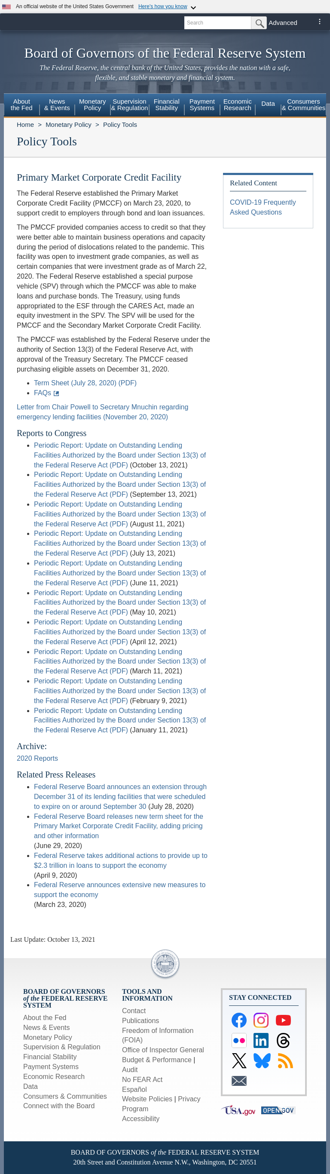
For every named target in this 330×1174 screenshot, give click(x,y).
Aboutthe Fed (22, 104)
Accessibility (140, 1118)
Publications (140, 1020)
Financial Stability (50, 1056)
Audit (130, 1069)
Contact (134, 1010)
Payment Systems (51, 1066)
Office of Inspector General (163, 1050)
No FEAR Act (142, 1079)
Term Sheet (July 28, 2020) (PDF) (85, 383)
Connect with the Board (59, 1105)
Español (134, 1089)
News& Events (57, 104)
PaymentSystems (202, 104)
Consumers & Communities (304, 104)
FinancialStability (167, 104)
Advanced (283, 22)
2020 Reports (37, 758)
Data (268, 103)
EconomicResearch (237, 104)
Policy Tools (120, 124)
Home (25, 124)
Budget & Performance (157, 1059)
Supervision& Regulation (129, 104)
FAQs (42, 392)
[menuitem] (22, 106)
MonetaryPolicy (92, 104)
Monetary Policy (69, 124)
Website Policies (147, 1099)
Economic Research (54, 1076)
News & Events (46, 1027)
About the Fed (45, 1017)
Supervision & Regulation (62, 1047)
